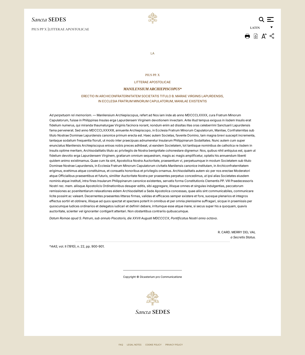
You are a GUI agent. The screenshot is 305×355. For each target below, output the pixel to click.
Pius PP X (39, 29)
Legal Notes (134, 344)
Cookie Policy (153, 344)
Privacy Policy (174, 344)
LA (152, 53)
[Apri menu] (270, 19)
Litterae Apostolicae (69, 29)
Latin (259, 29)
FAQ (121, 344)
